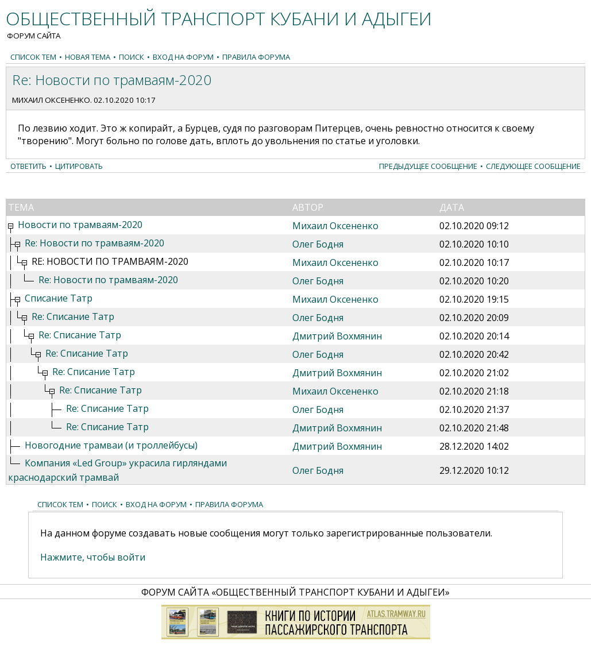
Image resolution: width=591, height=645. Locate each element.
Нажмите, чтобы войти (92, 557)
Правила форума (256, 57)
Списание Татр (58, 298)
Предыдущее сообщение (428, 166)
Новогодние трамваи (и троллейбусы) (111, 445)
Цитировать (79, 166)
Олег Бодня (317, 244)
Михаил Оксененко (51, 100)
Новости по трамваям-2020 (80, 224)
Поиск (131, 57)
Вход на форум (183, 57)
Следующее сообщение (533, 166)
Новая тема (87, 57)
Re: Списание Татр (73, 316)
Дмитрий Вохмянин (337, 336)
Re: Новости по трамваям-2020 (94, 243)
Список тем (33, 57)
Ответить (28, 166)
